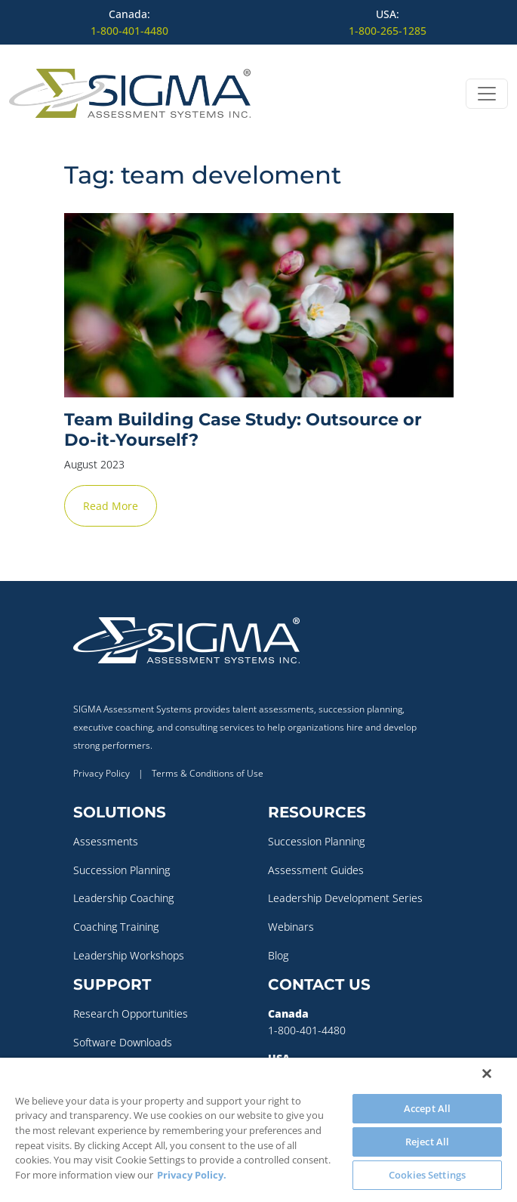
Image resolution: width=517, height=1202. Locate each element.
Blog (278, 955)
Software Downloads (122, 1042)
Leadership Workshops (128, 955)
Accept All (427, 1108)
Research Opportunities (130, 1013)
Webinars (291, 926)
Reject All (427, 1141)
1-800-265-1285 (387, 30)
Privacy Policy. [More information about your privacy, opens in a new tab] (191, 1175)
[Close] (486, 1073)
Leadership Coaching (123, 898)
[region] (258, 1130)
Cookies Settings (427, 1175)
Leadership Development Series (345, 898)
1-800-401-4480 (129, 30)
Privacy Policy (101, 773)
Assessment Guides (316, 870)
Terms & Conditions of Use (207, 773)
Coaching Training (115, 926)
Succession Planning (121, 870)
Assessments (105, 841)
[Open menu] (487, 94)
